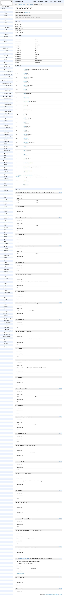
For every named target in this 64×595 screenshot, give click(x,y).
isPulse (25, 130)
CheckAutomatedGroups (8, 318)
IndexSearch (6, 325)
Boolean (5, 13)
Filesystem (6, 243)
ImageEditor (6, 255)
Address (5, 11)
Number (5, 25)
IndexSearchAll (6, 327)
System (5, 295)
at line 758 (60, 576)
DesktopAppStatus (7, 88)
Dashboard (6, 345)
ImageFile (6, 24)
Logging (5, 266)
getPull (25, 146)
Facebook (6, 55)
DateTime (6, 18)
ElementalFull (6, 339)
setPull (25, 150)
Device (5, 223)
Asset (5, 197)
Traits (51, 1)
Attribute (4, 10)
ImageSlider (6, 132)
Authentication (5, 48)
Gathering (6, 248)
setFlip (25, 118)
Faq (5, 118)
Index (55, 1)
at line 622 (60, 376)
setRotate (25, 109)
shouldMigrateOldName (28, 162)
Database (6, 222)
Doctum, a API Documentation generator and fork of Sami (53, 594)
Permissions (6, 174)
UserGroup (6, 45)
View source (27, 12)
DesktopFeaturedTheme (6, 96)
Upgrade (5, 185)
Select (5, 31)
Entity (5, 229)
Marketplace (6, 269)
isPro (25, 154)
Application (6, 194)
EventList (6, 109)
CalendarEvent (7, 17)
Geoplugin (6, 315)
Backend (5, 162)
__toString (26, 184)
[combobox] (6, 4)
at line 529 (60, 217)
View (5, 309)
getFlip (25, 114)
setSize (25, 93)
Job (5, 260)
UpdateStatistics (7, 334)
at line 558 (60, 262)
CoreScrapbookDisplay (6, 83)
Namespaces (40, 1)
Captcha (5, 209)
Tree (5, 297)
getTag (25, 179)
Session (5, 285)
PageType (6, 171)
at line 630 (60, 388)
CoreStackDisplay (7, 85)
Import (5, 257)
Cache (5, 206)
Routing (5, 280)
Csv (5, 220)
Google (5, 57)
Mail (5, 267)
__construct (26, 69)
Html (5, 129)
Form (5, 123)
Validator (5, 308)
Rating (5, 29)
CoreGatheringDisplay (8, 77)
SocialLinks (6, 34)
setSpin (25, 126)
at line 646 (60, 416)
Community (6, 50)
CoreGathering (7, 76)
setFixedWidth (26, 101)
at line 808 (60, 588)
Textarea (5, 39)
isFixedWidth (26, 97)
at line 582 (60, 302)
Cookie (5, 218)
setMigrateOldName (27, 166)
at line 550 (60, 245)
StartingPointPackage (7, 336)
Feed (5, 181)
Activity (5, 188)
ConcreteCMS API (18, 1)
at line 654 (60, 433)
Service (5, 283)
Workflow (6, 311)
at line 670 (60, 461)
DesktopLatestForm (7, 98)
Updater (5, 299)
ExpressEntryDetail (7, 111)
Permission (6, 278)
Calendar (6, 15)
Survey (5, 148)
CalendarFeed (6, 180)
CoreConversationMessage (7, 74)
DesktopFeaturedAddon (6, 93)
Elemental (6, 346)
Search (5, 143)
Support (5, 294)
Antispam (6, 190)
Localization (6, 264)
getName (25, 73)
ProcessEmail (6, 329)
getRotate (25, 105)
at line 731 (60, 558)
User (5, 302)
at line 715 (60, 546)
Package (5, 274)
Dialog (5, 164)
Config (5, 211)
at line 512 (60, 192)
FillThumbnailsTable (7, 322)
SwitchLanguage (7, 150)
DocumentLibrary (7, 108)
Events (5, 232)
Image (5, 130)
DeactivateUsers (7, 320)
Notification (6, 273)
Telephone (6, 36)
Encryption (6, 227)
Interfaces (46, 1)
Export (5, 234)
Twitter (5, 59)
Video (5, 157)
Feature (5, 120)
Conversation (6, 216)
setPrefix (25, 85)
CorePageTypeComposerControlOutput (9, 80)
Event (5, 167)
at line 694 (60, 501)
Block (4, 60)
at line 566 (60, 273)
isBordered (26, 138)
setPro (25, 158)
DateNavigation (7, 87)
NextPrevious (6, 134)
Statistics (6, 290)
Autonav (5, 62)
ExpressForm (6, 115)
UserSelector (6, 46)
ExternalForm (6, 116)
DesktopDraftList (7, 90)
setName (25, 77)
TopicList (5, 155)
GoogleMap (6, 125)
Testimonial (6, 153)
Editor (5, 225)
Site (5, 32)
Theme (4, 341)
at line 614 (60, 359)
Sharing (5, 287)
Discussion (6, 106)
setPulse (25, 134)
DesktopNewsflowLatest (6, 101)
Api (4, 192)
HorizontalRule (7, 127)
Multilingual (6, 271)
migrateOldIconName (28, 171)
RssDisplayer (6, 141)
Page (5, 276)
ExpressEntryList (7, 113)
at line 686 (60, 490)
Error (5, 230)
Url (4, 43)
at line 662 (60, 444)
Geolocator (6, 250)
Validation (6, 306)
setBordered (26, 142)
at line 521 (60, 205)
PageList (5, 137)
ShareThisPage (7, 144)
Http (5, 253)
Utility (5, 304)
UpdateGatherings (7, 332)
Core (4, 187)
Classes (34, 1)
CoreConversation (7, 71)
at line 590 (60, 319)
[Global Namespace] (5, 6)
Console (5, 213)
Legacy (5, 262)
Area (5, 195)
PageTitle (6, 139)
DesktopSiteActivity (7, 102)
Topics (5, 41)
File (5, 122)
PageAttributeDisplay (8, 136)
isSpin (25, 122)
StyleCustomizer (7, 292)
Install (5, 183)
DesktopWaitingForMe (8, 104)
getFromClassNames (28, 175)
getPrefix (25, 81)
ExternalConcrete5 (7, 53)
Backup (5, 202)
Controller (5, 160)
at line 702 (60, 518)
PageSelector (6, 27)
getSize (25, 89)
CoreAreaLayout (7, 69)
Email (5, 20)
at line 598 (60, 330)
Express (5, 22)
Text (5, 38)
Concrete (3, 8)
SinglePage (6, 178)
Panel (5, 173)
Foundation (6, 246)
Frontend (6, 169)
